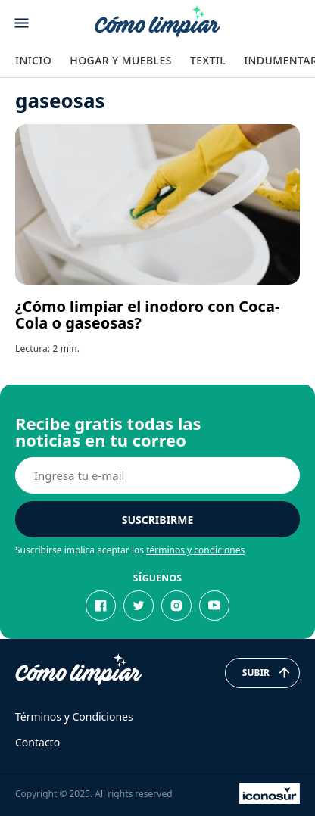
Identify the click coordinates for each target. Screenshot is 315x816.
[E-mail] (157, 475)
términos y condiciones (195, 549)
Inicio (33, 60)
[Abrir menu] (22, 23)
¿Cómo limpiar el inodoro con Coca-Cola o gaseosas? (147, 314)
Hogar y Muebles (121, 60)
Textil (208, 60)
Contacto (37, 742)
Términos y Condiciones (74, 716)
